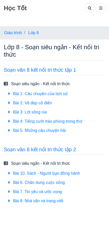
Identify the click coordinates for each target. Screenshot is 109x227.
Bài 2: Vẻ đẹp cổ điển (30, 103)
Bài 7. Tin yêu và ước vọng (35, 192)
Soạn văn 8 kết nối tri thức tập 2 (40, 149)
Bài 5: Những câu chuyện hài (37, 130)
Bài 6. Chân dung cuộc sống (36, 182)
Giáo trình (13, 33)
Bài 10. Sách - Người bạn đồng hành (44, 173)
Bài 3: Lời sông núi (27, 112)
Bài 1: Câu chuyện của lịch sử (38, 94)
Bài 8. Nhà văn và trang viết (35, 201)
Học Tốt (15, 8)
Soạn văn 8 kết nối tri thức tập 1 (40, 70)
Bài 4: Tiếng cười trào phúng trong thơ (45, 121)
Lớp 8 (33, 33)
